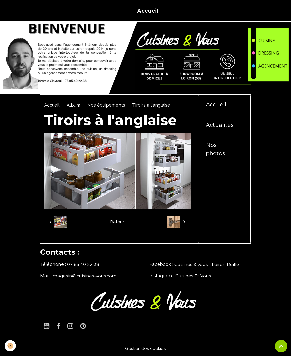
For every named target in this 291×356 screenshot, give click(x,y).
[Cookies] (10, 345)
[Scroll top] (281, 346)
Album (73, 105)
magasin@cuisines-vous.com (85, 276)
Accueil (147, 10)
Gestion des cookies (145, 348)
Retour (117, 221)
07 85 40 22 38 (83, 264)
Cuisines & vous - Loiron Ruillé (207, 264)
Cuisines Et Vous (193, 276)
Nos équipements (106, 105)
